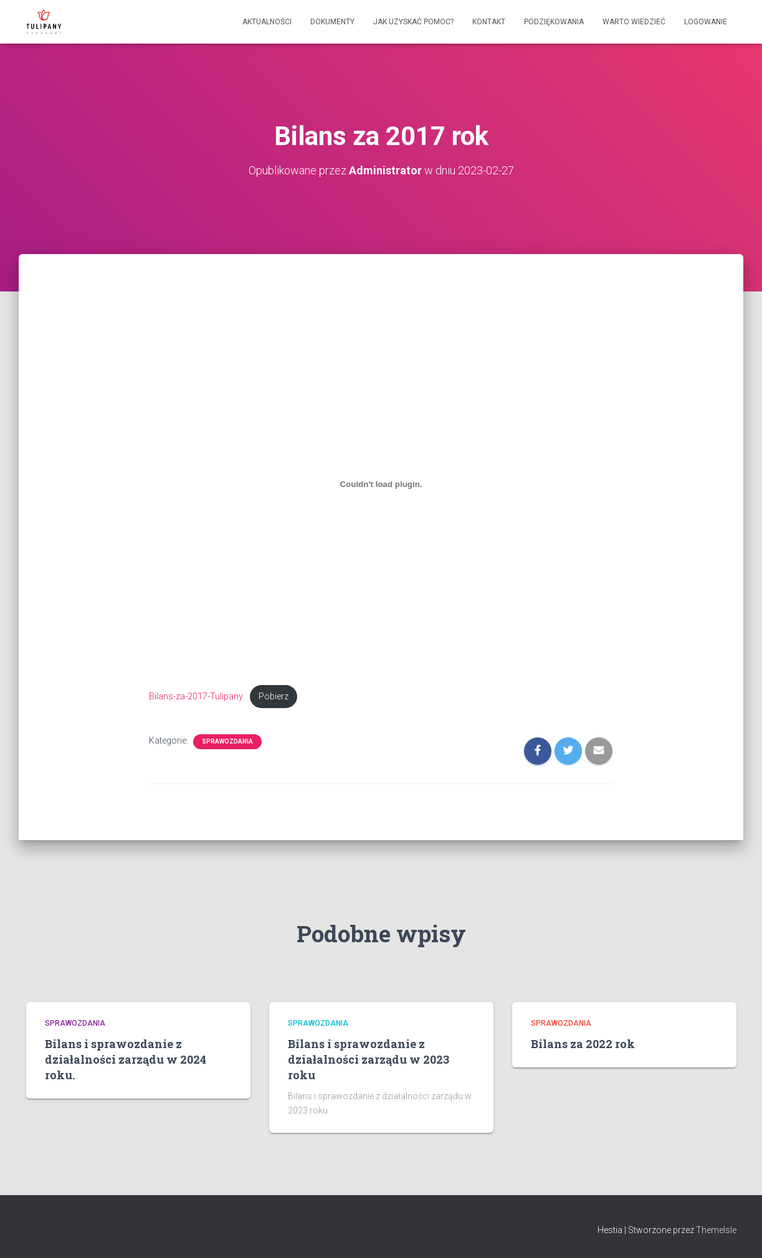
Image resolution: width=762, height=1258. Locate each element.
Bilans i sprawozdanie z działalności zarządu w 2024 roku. (125, 1059)
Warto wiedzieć (633, 21)
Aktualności (267, 21)
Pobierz (273, 696)
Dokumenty (332, 21)
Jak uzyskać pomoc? (413, 21)
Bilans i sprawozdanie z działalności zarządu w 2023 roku (368, 1059)
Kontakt (488, 21)
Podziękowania (554, 21)
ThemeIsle (716, 1230)
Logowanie (705, 21)
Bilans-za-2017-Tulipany (196, 696)
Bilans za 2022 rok (583, 1043)
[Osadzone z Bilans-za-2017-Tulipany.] (381, 484)
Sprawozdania (227, 741)
